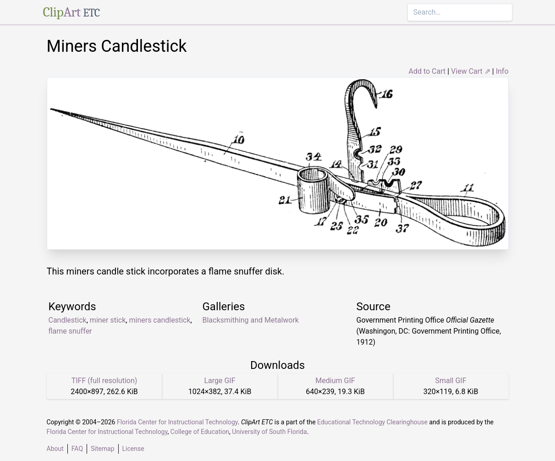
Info (502, 71)
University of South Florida (269, 431)
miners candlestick (159, 320)
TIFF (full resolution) (104, 380)
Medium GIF (335, 380)
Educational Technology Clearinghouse (372, 422)
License (133, 448)
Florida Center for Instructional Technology (177, 422)
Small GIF (450, 380)
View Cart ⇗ (470, 71)
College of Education (200, 431)
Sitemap (102, 448)
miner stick (108, 320)
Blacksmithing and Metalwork (251, 320)
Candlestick (68, 320)
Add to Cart (426, 71)
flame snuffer (70, 331)
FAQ (77, 448)
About (55, 448)
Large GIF (219, 380)
